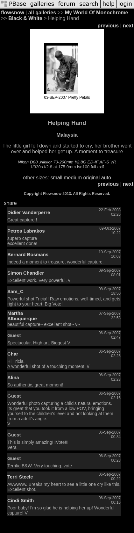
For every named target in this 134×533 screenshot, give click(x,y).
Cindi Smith (20, 500)
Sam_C (15, 291)
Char (12, 354)
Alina (13, 377)
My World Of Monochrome (96, 12)
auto (106, 177)
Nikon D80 (28, 162)
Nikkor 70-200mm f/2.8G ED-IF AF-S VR (78, 162)
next (128, 25)
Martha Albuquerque (22, 315)
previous (108, 25)
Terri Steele (20, 476)
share (10, 203)
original (91, 177)
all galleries (42, 12)
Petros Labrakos (26, 231)
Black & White (25, 18)
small (56, 177)
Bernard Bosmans (27, 254)
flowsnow (12, 12)
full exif (97, 166)
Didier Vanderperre (28, 212)
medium (73, 177)
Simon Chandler (25, 273)
